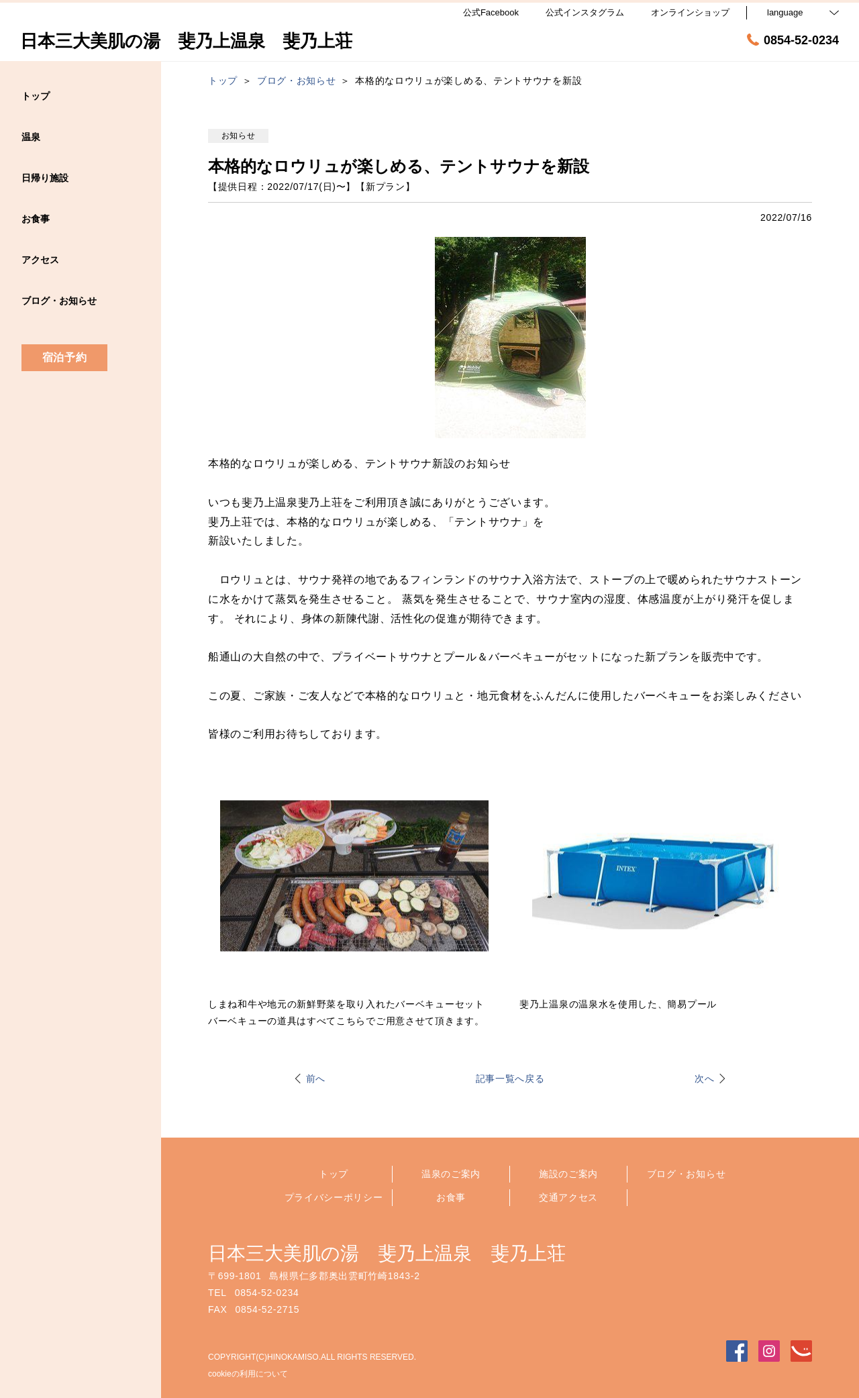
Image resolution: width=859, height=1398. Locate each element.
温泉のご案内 (451, 1173)
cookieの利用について (248, 1374)
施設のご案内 (568, 1173)
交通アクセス (568, 1197)
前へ (315, 1078)
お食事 (451, 1197)
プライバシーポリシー (334, 1197)
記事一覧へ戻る (510, 1078)
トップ (333, 1173)
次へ (704, 1078)
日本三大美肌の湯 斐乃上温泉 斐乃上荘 (387, 1253)
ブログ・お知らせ (686, 1173)
